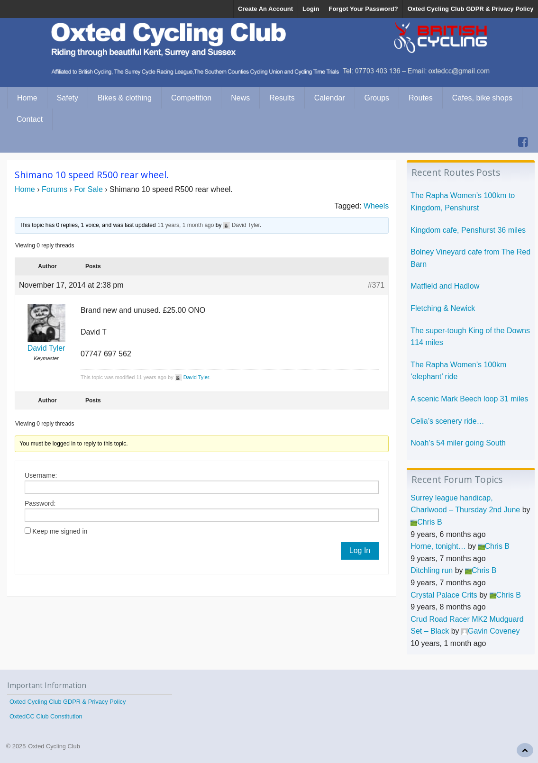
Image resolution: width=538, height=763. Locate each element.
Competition (191, 98)
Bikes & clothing (125, 98)
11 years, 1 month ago (185, 225)
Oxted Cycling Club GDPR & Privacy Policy (471, 8)
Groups (377, 98)
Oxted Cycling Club (54, 746)
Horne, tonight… (438, 546)
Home (27, 98)
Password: (40, 503)
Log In (359, 550)
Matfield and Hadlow (444, 286)
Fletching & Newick (442, 308)
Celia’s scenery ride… (447, 421)
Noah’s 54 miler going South (458, 443)
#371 (376, 285)
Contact (30, 119)
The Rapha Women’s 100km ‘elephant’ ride (458, 371)
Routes (421, 98)
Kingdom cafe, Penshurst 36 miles (468, 230)
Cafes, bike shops (482, 98)
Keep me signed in (59, 531)
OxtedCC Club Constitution (45, 716)
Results (281, 98)
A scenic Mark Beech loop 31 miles (469, 399)
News (240, 98)
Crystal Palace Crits (443, 595)
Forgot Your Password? (363, 8)
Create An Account (265, 8)
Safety (67, 98)
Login (310, 8)
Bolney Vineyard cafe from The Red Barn (470, 258)
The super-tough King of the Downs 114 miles (470, 337)
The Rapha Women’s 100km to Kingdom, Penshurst (462, 201)
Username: (41, 475)
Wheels (376, 206)
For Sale (88, 189)
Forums (54, 189)
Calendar (329, 98)
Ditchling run (431, 570)
